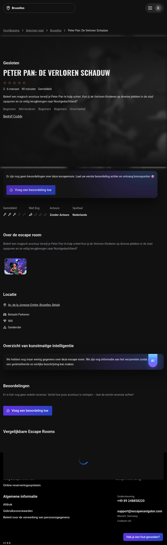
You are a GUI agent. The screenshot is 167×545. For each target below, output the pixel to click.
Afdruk (7, 504)
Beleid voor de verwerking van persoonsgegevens (36, 517)
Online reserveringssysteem (22, 485)
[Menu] (154, 8)
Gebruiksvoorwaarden (18, 511)
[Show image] (15, 266)
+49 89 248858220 (131, 501)
